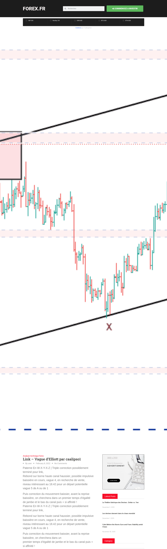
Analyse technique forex (33, 456)
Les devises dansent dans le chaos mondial (118, 513)
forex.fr (34, 9)
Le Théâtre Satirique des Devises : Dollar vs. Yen (120, 502)
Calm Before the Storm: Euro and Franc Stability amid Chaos (122, 525)
